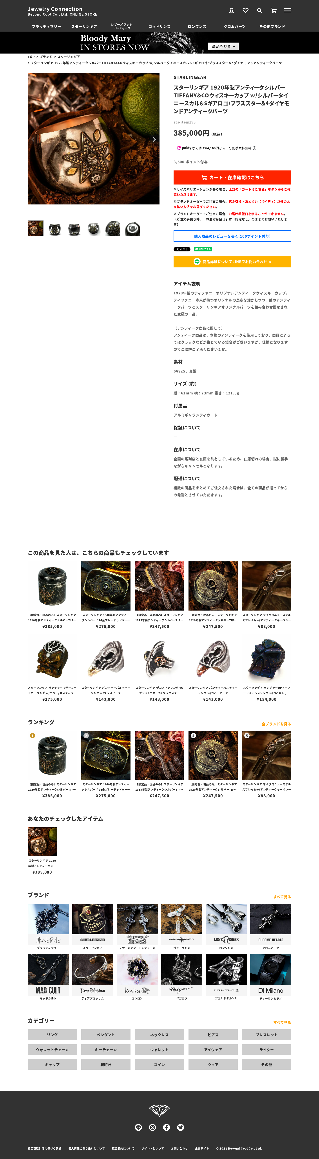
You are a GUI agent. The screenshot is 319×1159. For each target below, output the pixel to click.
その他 (266, 1064)
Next (154, 139)
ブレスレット (267, 1034)
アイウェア (213, 1049)
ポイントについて (152, 1148)
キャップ (52, 1064)
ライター (266, 1049)
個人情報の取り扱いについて (87, 1148)
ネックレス (159, 1034)
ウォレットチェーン (52, 1049)
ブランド (46, 56)
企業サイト (202, 1148)
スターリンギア (84, 26)
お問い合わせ (179, 1148)
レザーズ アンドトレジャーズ (121, 26)
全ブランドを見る (276, 723)
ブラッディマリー (46, 26)
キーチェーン (106, 1049)
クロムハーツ (235, 26)
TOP (31, 56)
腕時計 (105, 1064)
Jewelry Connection (55, 9)
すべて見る (282, 896)
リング (52, 1034)
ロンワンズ (197, 26)
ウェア (213, 1064)
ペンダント (106, 1034)
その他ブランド (272, 26)
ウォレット (159, 1049)
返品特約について (123, 1148)
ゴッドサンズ (160, 26)
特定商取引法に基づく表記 (45, 1148)
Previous (33, 139)
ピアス (213, 1034)
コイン (159, 1064)
